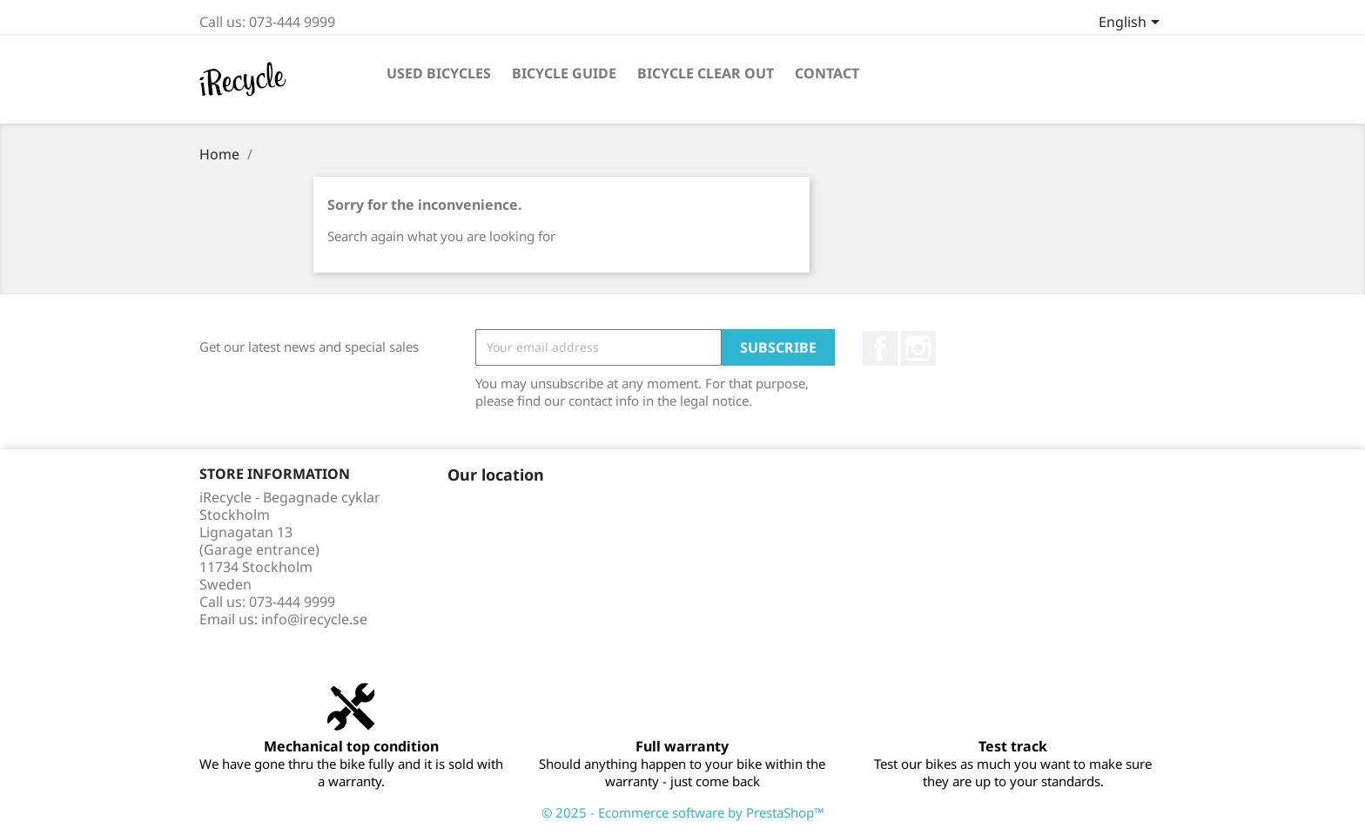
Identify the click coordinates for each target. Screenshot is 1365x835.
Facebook (880, 348)
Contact (827, 73)
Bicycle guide (564, 73)
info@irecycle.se (314, 619)
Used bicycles (439, 73)
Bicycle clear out (705, 73)
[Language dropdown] (1132, 23)
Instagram (918, 348)
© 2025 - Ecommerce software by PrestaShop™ (682, 812)
